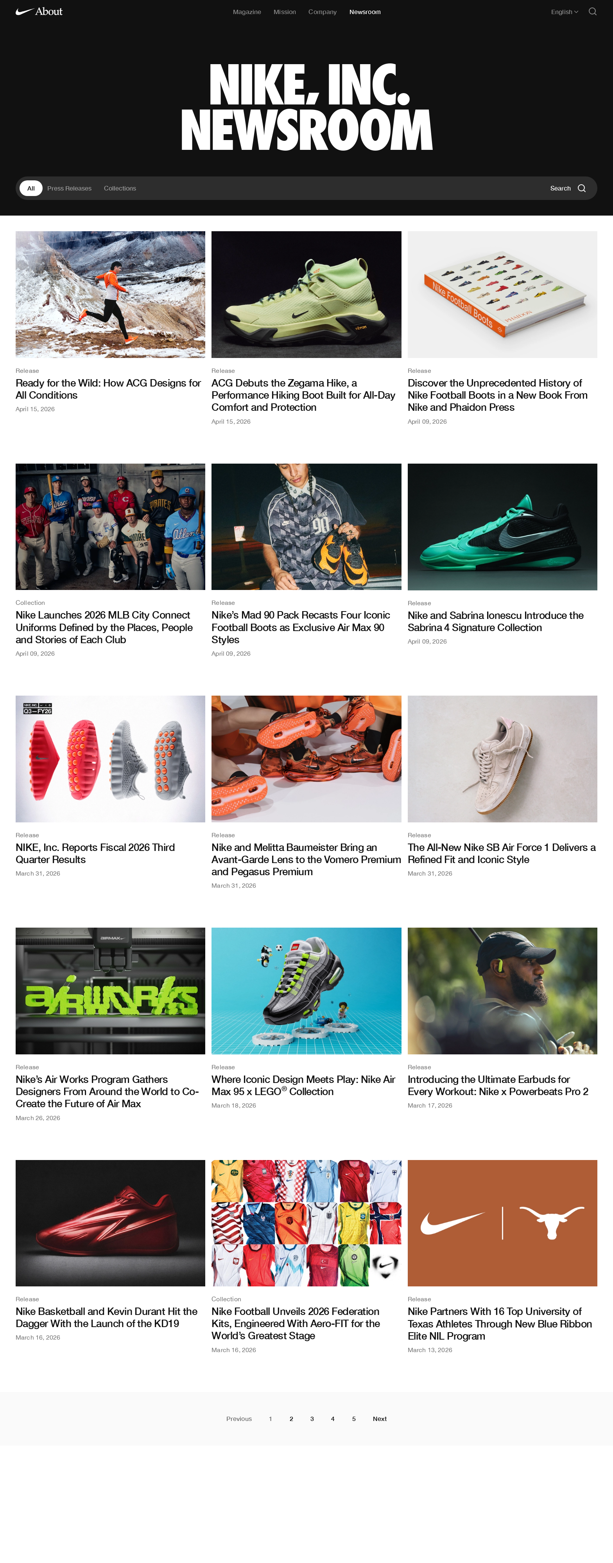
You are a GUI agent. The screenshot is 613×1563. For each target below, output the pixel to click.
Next (380, 1419)
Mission (285, 11)
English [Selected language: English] (565, 12)
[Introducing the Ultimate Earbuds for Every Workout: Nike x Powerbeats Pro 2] (502, 1018)
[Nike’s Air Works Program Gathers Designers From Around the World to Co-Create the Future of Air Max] (110, 1024)
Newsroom (365, 11)
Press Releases (69, 188)
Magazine (247, 11)
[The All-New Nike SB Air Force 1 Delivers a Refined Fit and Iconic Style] (502, 786)
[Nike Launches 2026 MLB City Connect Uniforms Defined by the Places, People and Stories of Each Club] (110, 560)
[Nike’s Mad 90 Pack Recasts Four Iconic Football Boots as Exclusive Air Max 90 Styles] (306, 560)
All (31, 188)
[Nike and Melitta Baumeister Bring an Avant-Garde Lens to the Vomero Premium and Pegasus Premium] (306, 792)
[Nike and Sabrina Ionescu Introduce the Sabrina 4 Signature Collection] (502, 554)
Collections (120, 188)
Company (322, 11)
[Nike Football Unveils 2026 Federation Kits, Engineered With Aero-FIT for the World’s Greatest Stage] (306, 1256)
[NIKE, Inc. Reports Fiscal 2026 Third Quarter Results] (110, 786)
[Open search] (592, 12)
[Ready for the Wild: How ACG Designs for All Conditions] (110, 321)
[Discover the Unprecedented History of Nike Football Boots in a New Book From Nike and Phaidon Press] (502, 327)
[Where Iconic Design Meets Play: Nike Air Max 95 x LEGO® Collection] (306, 1018)
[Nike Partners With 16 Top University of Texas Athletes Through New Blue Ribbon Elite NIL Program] (502, 1256)
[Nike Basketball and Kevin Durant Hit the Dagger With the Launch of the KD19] (110, 1250)
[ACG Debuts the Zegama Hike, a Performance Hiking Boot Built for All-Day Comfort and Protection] (306, 327)
